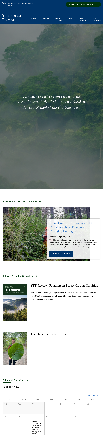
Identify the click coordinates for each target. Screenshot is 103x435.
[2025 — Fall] (15, 348)
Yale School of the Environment (14, 4)
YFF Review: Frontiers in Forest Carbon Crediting (64, 285)
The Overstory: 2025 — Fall (49, 334)
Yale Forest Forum (11, 18)
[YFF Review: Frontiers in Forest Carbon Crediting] (15, 302)
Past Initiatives (97, 19)
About (34, 18)
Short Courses (58, 19)
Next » (95, 395)
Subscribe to (83, 4)
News (71, 18)
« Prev (87, 395)
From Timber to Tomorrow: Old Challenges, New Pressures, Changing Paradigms (70, 227)
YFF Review (83, 19)
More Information (61, 254)
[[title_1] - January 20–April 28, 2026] (46, 259)
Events (46, 18)
